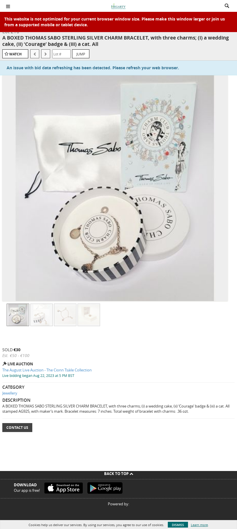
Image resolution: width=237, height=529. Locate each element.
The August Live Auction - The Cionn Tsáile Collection (47, 370)
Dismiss (178, 525)
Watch (15, 54)
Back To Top (118, 473)
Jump (80, 54)
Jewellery (9, 393)
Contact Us (17, 427)
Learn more (199, 525)
